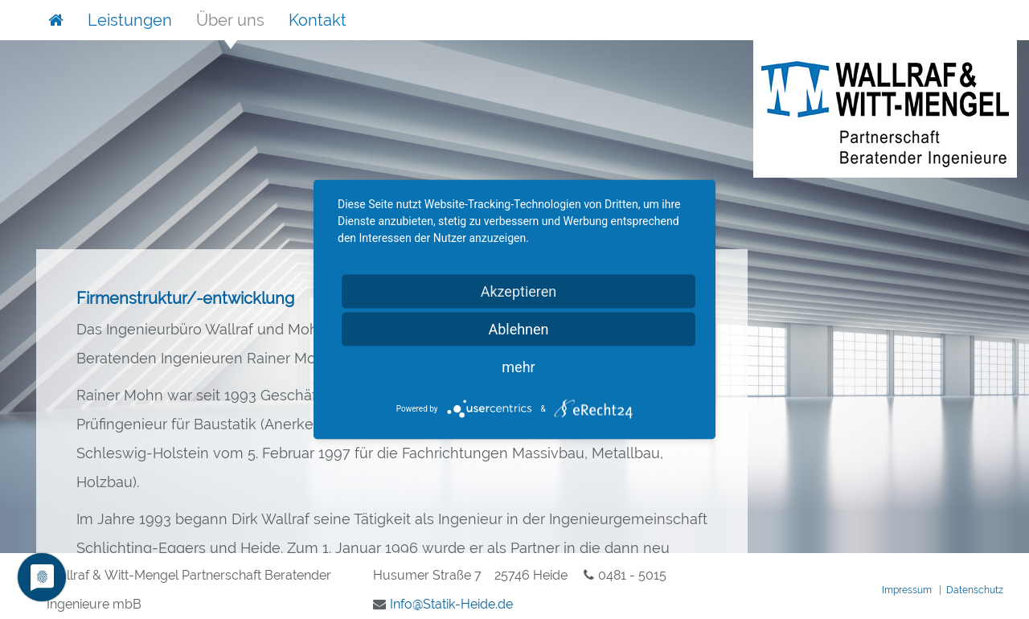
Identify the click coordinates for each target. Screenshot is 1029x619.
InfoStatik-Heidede (451, 604)
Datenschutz (974, 590)
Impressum (907, 590)
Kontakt (317, 20)
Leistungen (130, 20)
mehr (518, 367)
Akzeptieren (519, 291)
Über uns (230, 20)
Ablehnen (518, 329)
